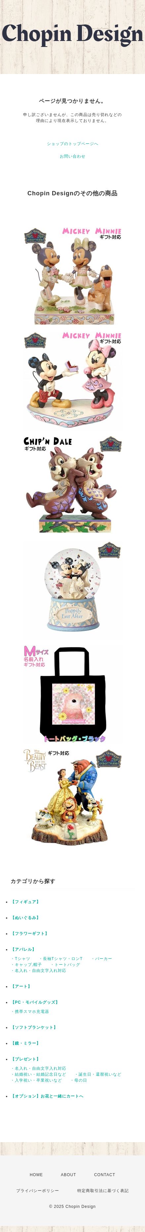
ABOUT (68, 1175)
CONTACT (104, 1175)
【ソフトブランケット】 (34, 1027)
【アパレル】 (23, 949)
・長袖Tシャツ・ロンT (61, 958)
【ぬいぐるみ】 (26, 917)
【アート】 (21, 986)
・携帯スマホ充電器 (30, 1011)
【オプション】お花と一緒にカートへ (47, 1096)
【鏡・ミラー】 (26, 1043)
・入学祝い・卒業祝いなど (36, 1080)
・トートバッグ (65, 964)
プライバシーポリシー (37, 1190)
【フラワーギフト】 (30, 933)
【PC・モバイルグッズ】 (35, 1002)
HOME (36, 1175)
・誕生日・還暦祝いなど (98, 1074)
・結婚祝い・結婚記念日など (38, 1074)
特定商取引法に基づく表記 (103, 1190)
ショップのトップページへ (72, 143)
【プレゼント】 (26, 1059)
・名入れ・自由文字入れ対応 (38, 970)
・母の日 (78, 1080)
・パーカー (101, 958)
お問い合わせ (73, 156)
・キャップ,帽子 (26, 964)
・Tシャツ (20, 958)
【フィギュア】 (26, 902)
